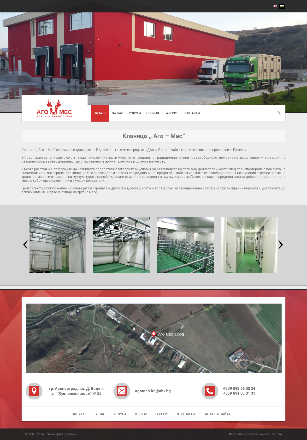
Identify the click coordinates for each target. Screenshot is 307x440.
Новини (152, 113)
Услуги (135, 113)
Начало (100, 113)
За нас (117, 113)
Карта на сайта (217, 414)
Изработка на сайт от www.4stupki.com (255, 434)
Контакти (192, 113)
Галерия (171, 113)
